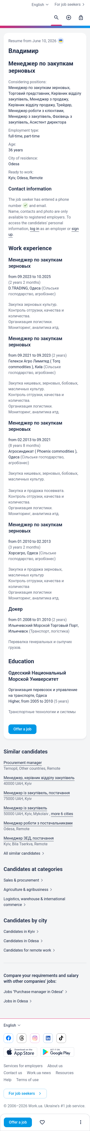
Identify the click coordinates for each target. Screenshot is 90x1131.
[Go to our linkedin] (48, 1038)
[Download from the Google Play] (57, 1052)
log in (34, 228)
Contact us (13, 1073)
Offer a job (18, 1122)
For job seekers (70, 4)
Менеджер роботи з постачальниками (38, 823)
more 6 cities (62, 813)
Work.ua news (39, 1073)
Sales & (24, 880)
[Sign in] (80, 18)
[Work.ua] (8, 19)
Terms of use (27, 1080)
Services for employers (23, 1066)
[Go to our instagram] (35, 1038)
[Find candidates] (56, 18)
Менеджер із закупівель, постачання (37, 793)
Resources (65, 1073)
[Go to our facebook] (8, 1038)
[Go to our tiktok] (61, 1038)
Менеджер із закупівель (25, 808)
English (13, 1025)
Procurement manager (23, 762)
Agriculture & (29, 889)
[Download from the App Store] (20, 1052)
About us (55, 1066)
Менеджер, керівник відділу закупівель (39, 778)
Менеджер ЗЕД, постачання (29, 838)
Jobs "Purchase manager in (36, 991)
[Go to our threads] (21, 1038)
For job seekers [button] (26, 1093)
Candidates (22, 931)
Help (8, 1080)
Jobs (19, 1001)
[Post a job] (68, 18)
